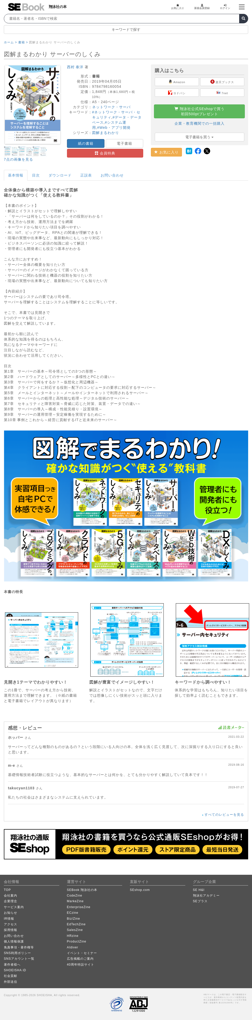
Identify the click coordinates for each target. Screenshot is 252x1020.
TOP (7, 890)
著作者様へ (12, 964)
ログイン (225, 6)
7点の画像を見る (18, 159)
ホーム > (10, 42)
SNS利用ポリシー (17, 953)
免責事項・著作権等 (19, 947)
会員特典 (105, 153)
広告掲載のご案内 (80, 958)
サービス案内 (14, 907)
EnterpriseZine (79, 907)
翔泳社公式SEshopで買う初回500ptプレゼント (200, 111)
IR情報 (9, 918)
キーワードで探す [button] (126, 29)
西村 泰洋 (75, 67)
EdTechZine (76, 924)
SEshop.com (140, 890)
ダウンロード (60, 175)
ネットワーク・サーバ (111, 107)
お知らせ (10, 913)
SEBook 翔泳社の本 (82, 890)
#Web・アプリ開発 (113, 127)
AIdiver (72, 947)
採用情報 (10, 930)
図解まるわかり (105, 133)
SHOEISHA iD (15, 970)
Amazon (176, 82)
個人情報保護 (14, 941)
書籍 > (23, 42)
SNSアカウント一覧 (19, 958)
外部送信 (10, 982)
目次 (36, 175)
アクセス (10, 924)
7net (222, 93)
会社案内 (10, 895)
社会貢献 (10, 976)
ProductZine (76, 941)
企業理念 (10, 901)
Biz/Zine (73, 918)
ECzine (73, 913)
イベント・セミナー (82, 953)
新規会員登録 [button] (202, 6)
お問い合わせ (112, 175)
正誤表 (86, 175)
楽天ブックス (222, 82)
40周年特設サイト (80, 964)
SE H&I (199, 890)
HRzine (73, 936)
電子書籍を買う (199, 137)
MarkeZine (75, 901)
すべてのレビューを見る (224, 815)
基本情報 (15, 175)
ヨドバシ (177, 93)
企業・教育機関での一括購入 (200, 123)
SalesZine (75, 930)
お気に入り (177, 6)
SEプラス (200, 901)
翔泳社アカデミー (206, 895)
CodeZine (74, 895)
